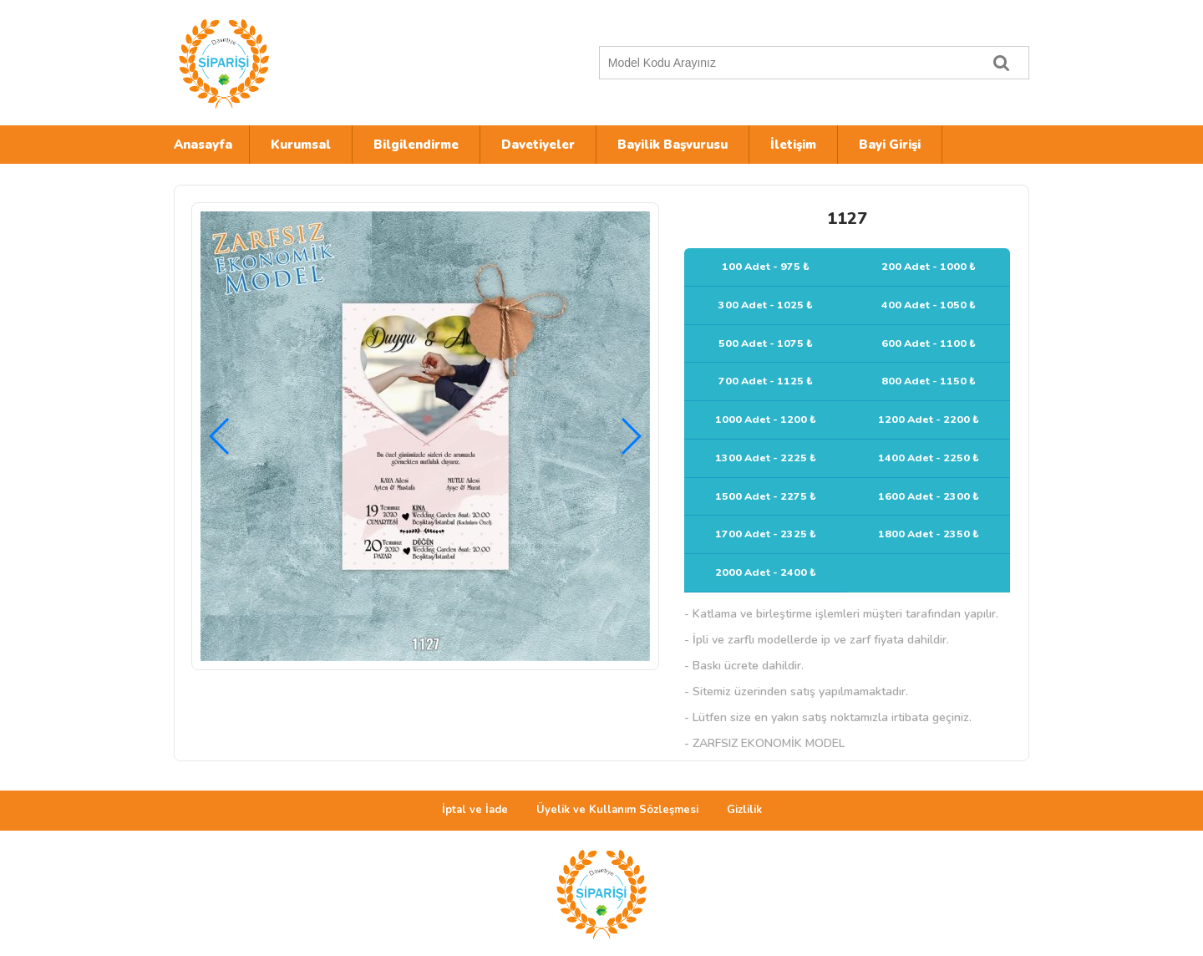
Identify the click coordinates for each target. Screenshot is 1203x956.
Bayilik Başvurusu (672, 144)
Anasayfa (203, 144)
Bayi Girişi (890, 144)
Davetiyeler (538, 144)
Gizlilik (744, 809)
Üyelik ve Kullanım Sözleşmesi (617, 809)
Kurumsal (301, 144)
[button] (630, 436)
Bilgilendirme (416, 144)
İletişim (793, 144)
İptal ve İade (475, 809)
